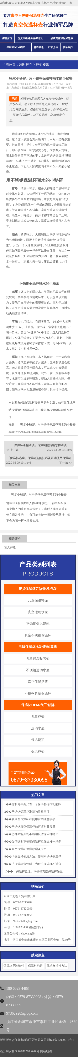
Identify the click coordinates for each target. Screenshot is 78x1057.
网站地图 (46, 1051)
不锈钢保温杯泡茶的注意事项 (31, 811)
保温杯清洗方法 (57, 965)
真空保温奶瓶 (38, 681)
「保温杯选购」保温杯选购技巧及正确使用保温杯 (39, 458)
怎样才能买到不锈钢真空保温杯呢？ (35, 834)
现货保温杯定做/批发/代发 (38, 588)
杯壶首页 (7, 38)
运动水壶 (38, 728)
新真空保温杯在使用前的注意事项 (33, 819)
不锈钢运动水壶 (38, 670)
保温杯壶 (38, 751)
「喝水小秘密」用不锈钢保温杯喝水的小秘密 (37, 494)
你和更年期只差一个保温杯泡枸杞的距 (36, 804)
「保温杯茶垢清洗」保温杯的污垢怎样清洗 (39, 445)
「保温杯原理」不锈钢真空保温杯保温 (38, 871)
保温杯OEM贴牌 (15, 47)
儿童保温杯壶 (38, 600)
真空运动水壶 (38, 612)
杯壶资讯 (39, 47)
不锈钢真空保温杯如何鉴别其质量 (33, 826)
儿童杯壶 (38, 716)
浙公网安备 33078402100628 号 (19, 1051)
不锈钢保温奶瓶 (38, 623)
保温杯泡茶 (35, 965)
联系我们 (68, 47)
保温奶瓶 (38, 740)
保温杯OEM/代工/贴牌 (37, 705)
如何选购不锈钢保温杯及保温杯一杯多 (36, 841)
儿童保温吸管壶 (38, 658)
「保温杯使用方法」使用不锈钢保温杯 (36, 856)
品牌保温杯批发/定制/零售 (38, 647)
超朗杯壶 (25, 64)
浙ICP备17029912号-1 (60, 1039)
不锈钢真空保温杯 (38, 693)
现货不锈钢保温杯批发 (30, 38)
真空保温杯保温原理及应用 (29, 849)
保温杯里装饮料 (14, 965)
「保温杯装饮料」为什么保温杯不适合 (36, 864)
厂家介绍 (53, 47)
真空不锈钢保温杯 (38, 635)
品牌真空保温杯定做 (62, 38)
